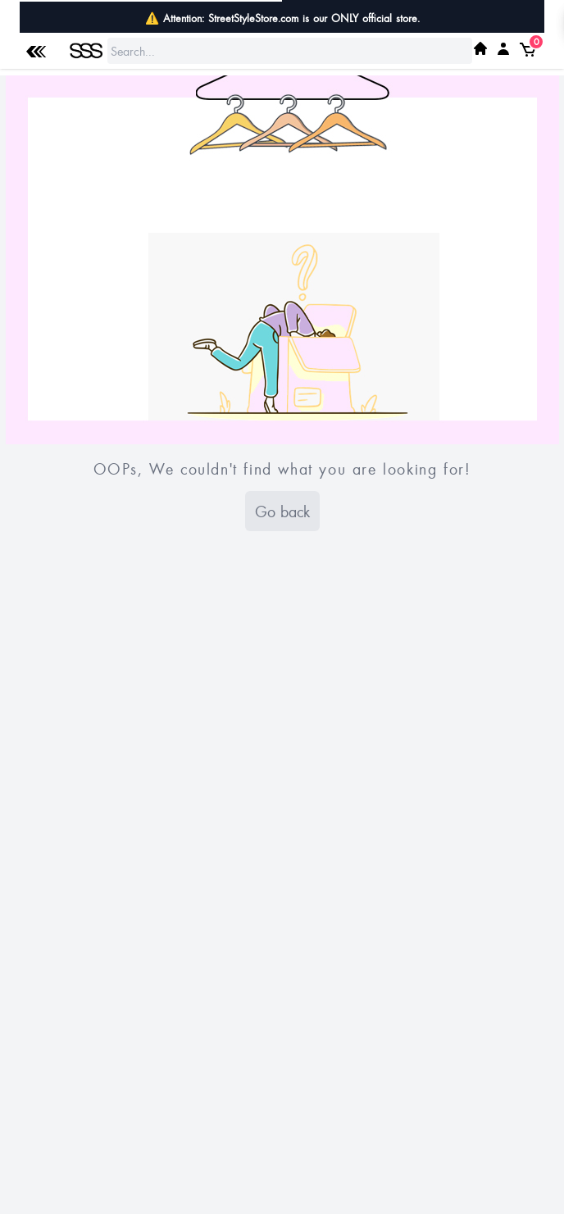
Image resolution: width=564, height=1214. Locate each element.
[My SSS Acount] (503, 48)
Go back (282, 511)
